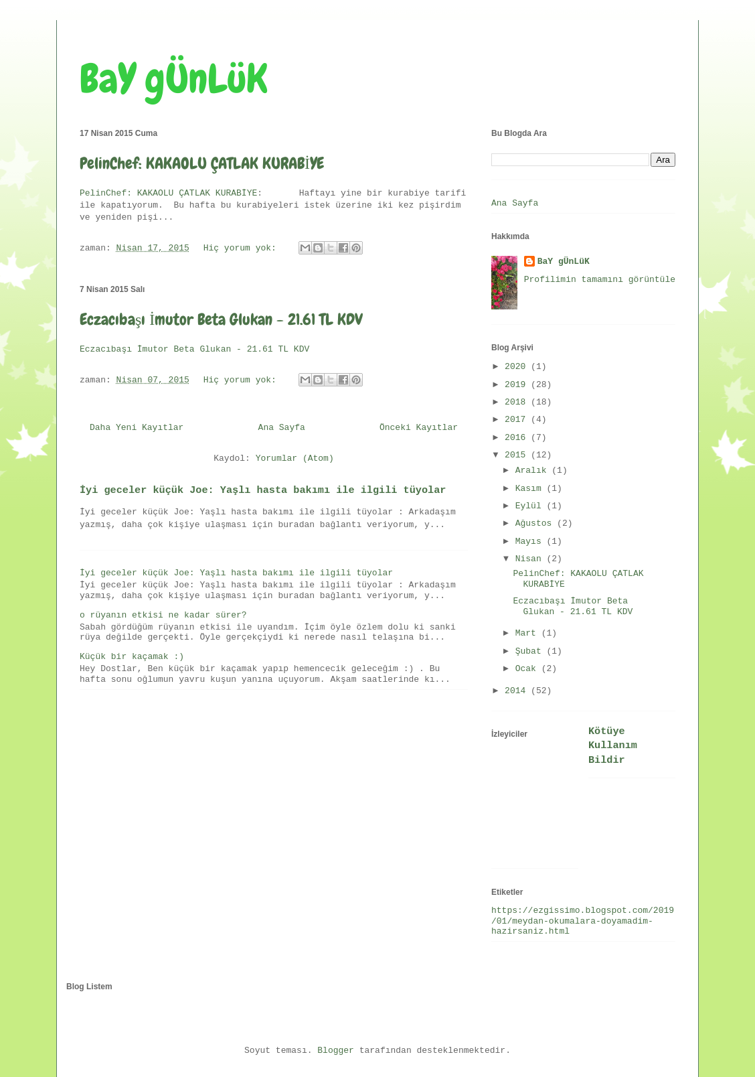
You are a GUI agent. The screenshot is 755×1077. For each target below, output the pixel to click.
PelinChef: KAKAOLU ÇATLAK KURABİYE (202, 163)
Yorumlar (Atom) (295, 458)
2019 (518, 385)
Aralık (533, 470)
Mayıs (531, 541)
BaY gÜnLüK (174, 78)
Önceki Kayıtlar (419, 428)
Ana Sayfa (281, 428)
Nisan (531, 559)
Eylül (531, 506)
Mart (528, 633)
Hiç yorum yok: (242, 248)
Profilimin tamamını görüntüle (599, 280)
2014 (518, 691)
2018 (518, 402)
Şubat (531, 651)
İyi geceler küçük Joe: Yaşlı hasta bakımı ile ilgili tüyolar (263, 490)
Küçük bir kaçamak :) (132, 657)
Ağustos (536, 523)
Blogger (335, 1051)
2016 (518, 438)
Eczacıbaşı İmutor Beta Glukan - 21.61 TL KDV (221, 319)
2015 (518, 455)
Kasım (531, 489)
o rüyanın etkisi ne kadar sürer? (163, 615)
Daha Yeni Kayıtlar (136, 428)
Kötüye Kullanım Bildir (612, 745)
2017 (518, 420)
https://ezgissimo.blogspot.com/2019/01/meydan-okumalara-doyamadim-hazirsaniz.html (582, 921)
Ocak (528, 669)
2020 (518, 367)
